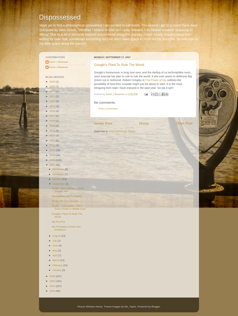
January (57, 270)
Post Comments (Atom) (122, 131)
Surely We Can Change (65, 201)
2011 (52, 145)
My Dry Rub (58, 221)
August (56, 235)
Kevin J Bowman (58, 62)
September (58, 183)
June (55, 245)
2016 (52, 120)
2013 (52, 135)
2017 (52, 116)
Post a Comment (108, 108)
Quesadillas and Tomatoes (66, 196)
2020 (52, 101)
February (57, 265)
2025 (52, 86)
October (57, 179)
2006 (52, 276)
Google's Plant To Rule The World (119, 65)
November (58, 174)
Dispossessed (60, 17)
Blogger (155, 306)
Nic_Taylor (130, 306)
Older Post (184, 123)
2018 (52, 111)
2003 (52, 291)
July (55, 240)
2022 (52, 91)
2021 (52, 96)
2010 (52, 150)
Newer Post (103, 123)
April (55, 255)
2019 (52, 106)
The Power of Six (155, 80)
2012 (52, 140)
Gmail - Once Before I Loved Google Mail (68, 190)
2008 (52, 160)
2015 (52, 125)
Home (144, 123)
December (58, 169)
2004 (52, 286)
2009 (52, 155)
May (55, 250)
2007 (52, 164)
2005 (52, 281)
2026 (52, 81)
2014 (52, 130)
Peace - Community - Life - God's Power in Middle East (68, 207)
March (56, 260)
